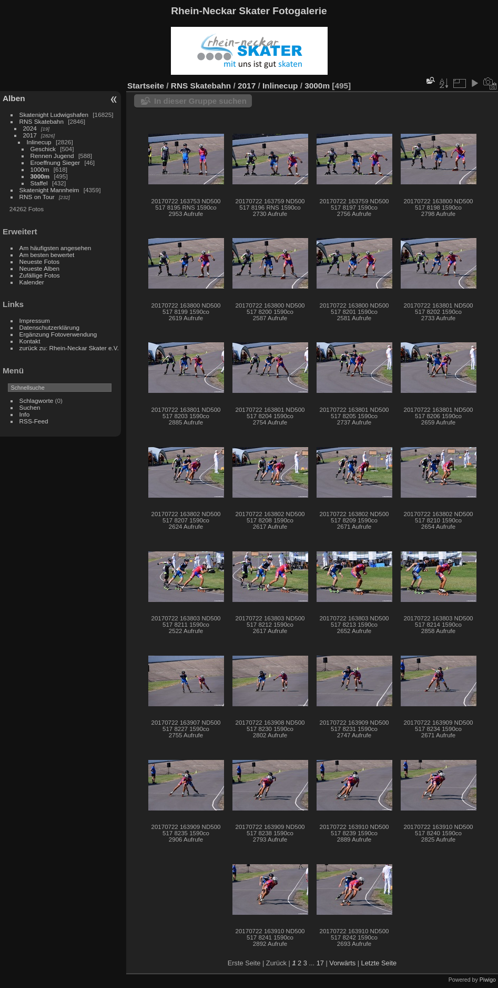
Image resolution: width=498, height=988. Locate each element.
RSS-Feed (33, 421)
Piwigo (488, 979)
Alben (14, 98)
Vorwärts (342, 963)
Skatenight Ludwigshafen (53, 114)
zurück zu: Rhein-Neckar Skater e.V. (69, 347)
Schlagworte (36, 400)
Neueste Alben (39, 268)
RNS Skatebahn (41, 121)
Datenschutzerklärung (49, 327)
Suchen (29, 407)
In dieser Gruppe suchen (200, 100)
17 (320, 963)
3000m (40, 176)
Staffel (39, 183)
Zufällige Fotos (39, 275)
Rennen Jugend (52, 155)
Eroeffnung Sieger (55, 162)
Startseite (145, 85)
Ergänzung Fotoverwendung (58, 334)
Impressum (34, 320)
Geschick (43, 148)
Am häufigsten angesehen (55, 247)
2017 (30, 135)
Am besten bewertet (47, 254)
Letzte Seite (379, 963)
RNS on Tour (37, 196)
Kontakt (29, 341)
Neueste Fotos (39, 261)
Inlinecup (39, 142)
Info (24, 414)
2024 (30, 128)
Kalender (31, 282)
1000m (40, 169)
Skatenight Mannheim (49, 189)
